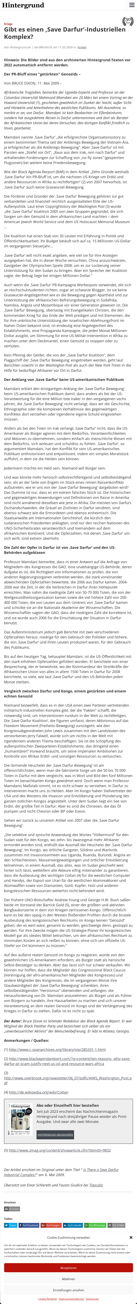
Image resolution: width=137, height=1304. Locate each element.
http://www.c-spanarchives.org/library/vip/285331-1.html (57, 1049)
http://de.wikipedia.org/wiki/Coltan (38, 1092)
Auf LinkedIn (72, 1225)
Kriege (82, 47)
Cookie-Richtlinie (47, 1299)
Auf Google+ (51, 1225)
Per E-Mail (116, 1225)
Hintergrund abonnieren (55, 1134)
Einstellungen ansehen (68, 1290)
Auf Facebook (28, 1225)
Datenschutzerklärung (71, 1299)
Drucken (11, 1208)
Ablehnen (68, 1279)
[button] (131, 1237)
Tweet (10, 1225)
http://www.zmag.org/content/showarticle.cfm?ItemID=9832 (60, 1150)
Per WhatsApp (94, 1225)
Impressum (92, 1299)
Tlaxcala (96, 1185)
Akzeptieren (68, 1268)
